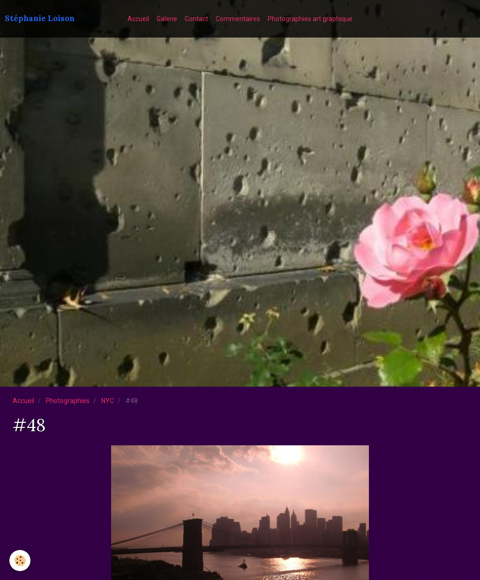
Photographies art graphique (310, 19)
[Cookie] (19, 560)
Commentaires (238, 19)
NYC (107, 400)
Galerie (167, 19)
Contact (196, 19)
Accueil (138, 19)
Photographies (68, 400)
